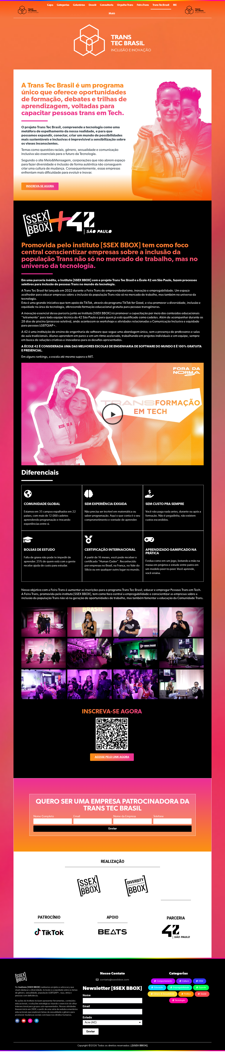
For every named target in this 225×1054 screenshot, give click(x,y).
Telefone (158, 816)
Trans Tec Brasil (161, 5)
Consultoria (106, 5)
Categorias (63, 5)
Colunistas (79, 5)
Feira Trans (143, 5)
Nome (87, 995)
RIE (175, 5)
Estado (87, 1017)
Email (76, 816)
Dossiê (92, 5)
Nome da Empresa (124, 816)
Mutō (112, 13)
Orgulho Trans (125, 5)
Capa (50, 5)
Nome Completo (43, 816)
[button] (112, 414)
